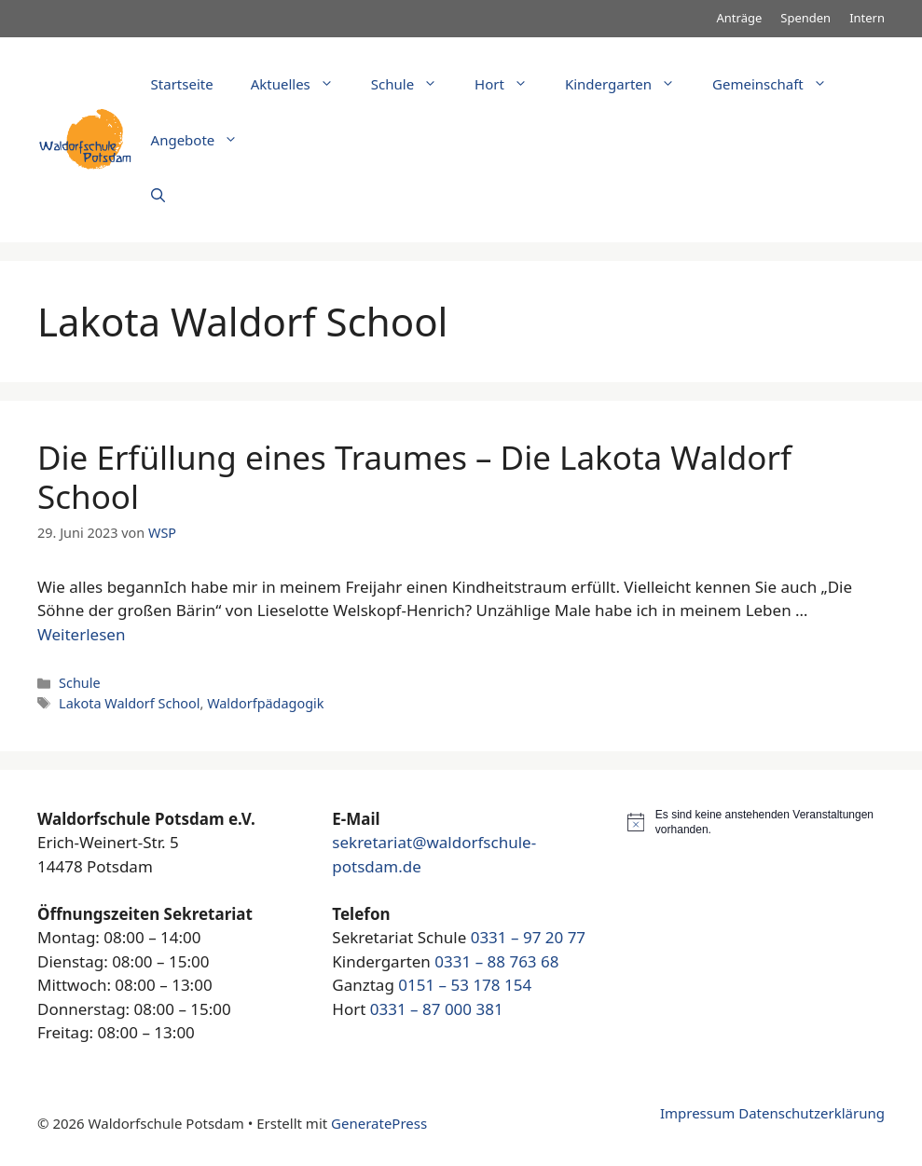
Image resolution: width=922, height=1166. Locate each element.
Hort (510, 84)
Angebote (204, 140)
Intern (867, 17)
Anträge (740, 17)
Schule (413, 84)
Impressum (697, 1113)
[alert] (756, 822)
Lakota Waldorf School (129, 703)
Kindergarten (629, 84)
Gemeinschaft (779, 84)
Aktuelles (301, 84)
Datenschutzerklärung (811, 1113)
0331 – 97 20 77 (528, 937)
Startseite (182, 84)
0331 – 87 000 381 (436, 1009)
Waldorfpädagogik (265, 703)
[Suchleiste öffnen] (158, 196)
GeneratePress (379, 1123)
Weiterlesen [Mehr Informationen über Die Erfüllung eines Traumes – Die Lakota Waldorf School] (81, 634)
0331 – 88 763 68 (496, 961)
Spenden (805, 17)
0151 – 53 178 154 (464, 984)
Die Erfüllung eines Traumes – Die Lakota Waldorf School (414, 476)
